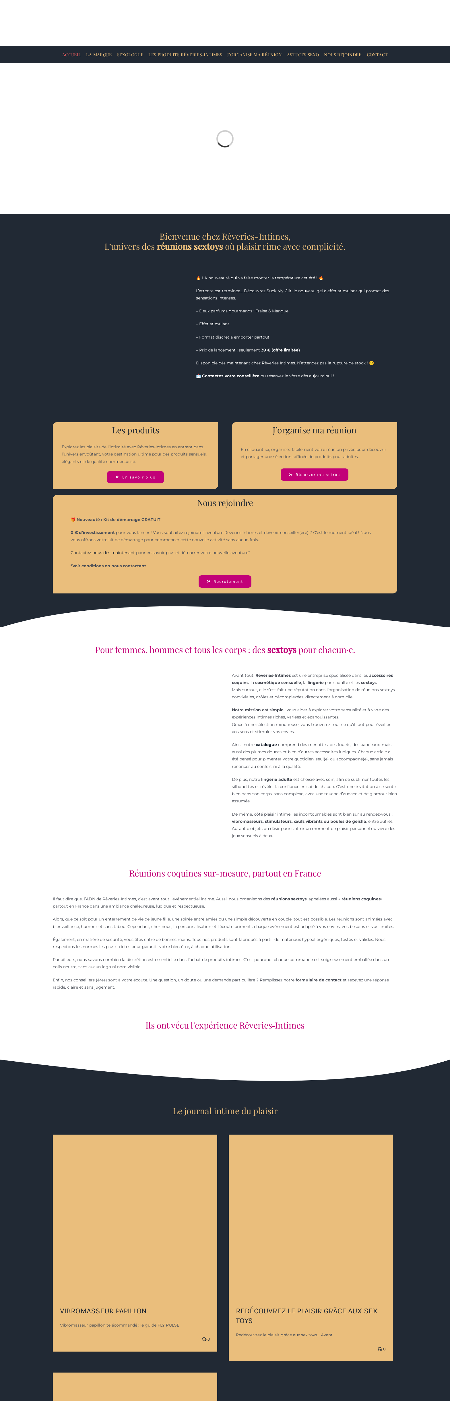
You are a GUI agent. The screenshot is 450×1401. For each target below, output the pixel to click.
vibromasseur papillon (103, 1310)
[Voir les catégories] (135, 477)
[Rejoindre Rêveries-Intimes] (225, 581)
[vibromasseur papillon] (135, 1217)
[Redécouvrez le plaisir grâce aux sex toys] (311, 1217)
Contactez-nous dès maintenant (103, 552)
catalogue (266, 744)
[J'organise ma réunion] (315, 474)
